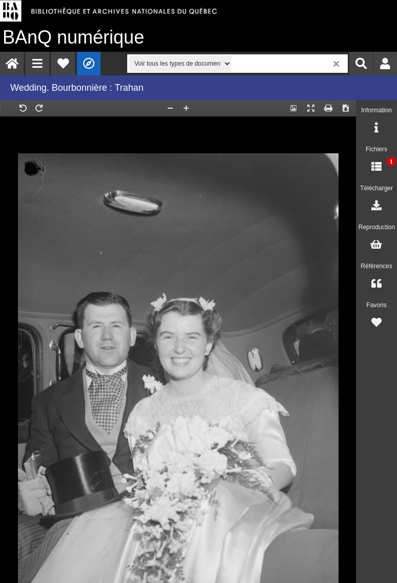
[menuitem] (12, 63)
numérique (73, 37)
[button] (37, 63)
